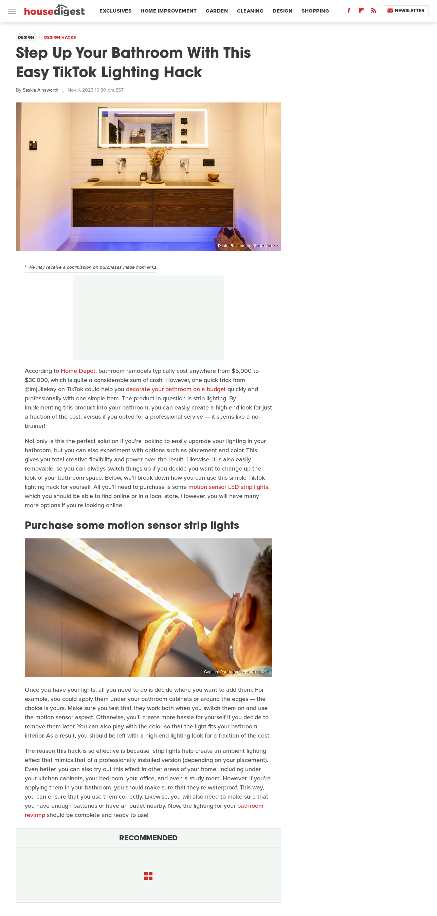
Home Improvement (169, 11)
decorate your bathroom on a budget (176, 389)
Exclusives (115, 11)
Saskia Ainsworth (40, 90)
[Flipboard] (361, 12)
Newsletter (405, 10)
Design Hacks (60, 37)
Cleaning (250, 11)
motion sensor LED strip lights (227, 486)
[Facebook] (349, 12)
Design (282, 11)
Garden (217, 11)
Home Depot (78, 370)
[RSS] (373, 12)
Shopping (315, 11)
